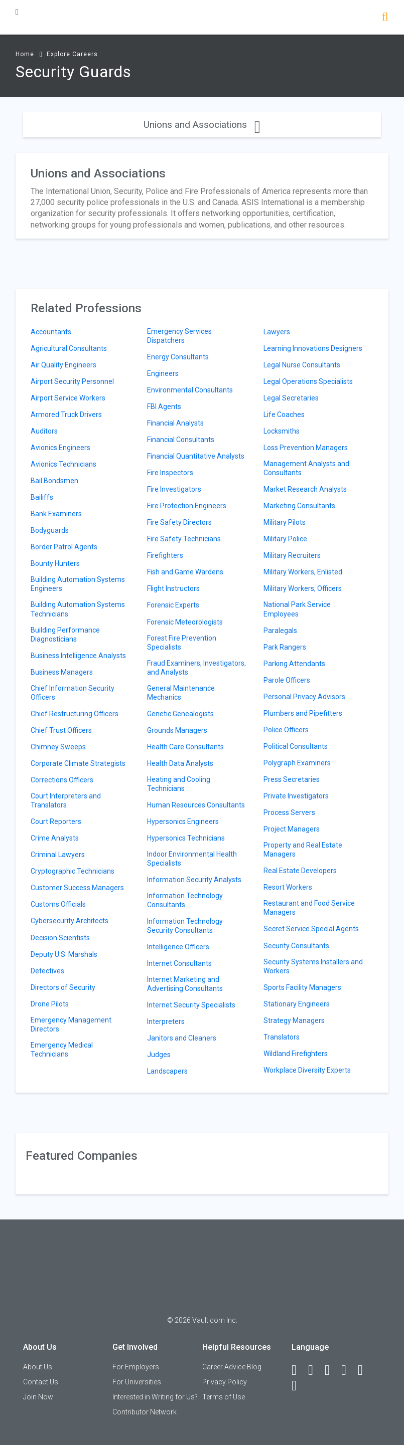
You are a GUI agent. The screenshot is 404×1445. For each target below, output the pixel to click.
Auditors (44, 431)
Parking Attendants (294, 664)
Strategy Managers (294, 1020)
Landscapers (167, 1071)
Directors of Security (63, 987)
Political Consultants (295, 746)
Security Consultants (296, 946)
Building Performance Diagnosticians (65, 634)
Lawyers (276, 332)
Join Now (38, 1397)
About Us (37, 1367)
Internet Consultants (179, 963)
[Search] (385, 18)
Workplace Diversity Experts (307, 1070)
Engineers (163, 373)
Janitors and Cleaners (181, 1038)
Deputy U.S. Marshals (64, 954)
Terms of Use (223, 1397)
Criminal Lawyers (58, 855)
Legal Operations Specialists (308, 381)
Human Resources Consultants (196, 805)
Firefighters (165, 555)
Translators (281, 1037)
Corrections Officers (62, 780)
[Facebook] (299, 1370)
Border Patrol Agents (64, 547)
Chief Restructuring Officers (74, 714)
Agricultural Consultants (69, 348)
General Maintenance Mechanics (181, 692)
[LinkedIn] (315, 1370)
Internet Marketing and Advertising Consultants (185, 983)
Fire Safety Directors (179, 522)
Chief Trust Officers (61, 730)
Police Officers (286, 730)
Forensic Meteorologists (185, 622)
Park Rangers (284, 647)
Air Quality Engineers (63, 365)
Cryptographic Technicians (72, 871)
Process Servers (289, 812)
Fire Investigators (174, 489)
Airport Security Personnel (72, 381)
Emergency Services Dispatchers (179, 335)
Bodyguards (50, 530)
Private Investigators (296, 796)
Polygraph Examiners (297, 763)
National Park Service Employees (297, 608)
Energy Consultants (178, 357)
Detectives (47, 971)
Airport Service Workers (68, 398)
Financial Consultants (180, 440)
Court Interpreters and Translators (66, 800)
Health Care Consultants (185, 747)
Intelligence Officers (178, 947)
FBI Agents (164, 406)
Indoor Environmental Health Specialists (192, 858)
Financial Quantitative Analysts (195, 456)
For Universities (136, 1382)
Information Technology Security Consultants (185, 925)
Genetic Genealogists (180, 714)
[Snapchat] (299, 1385)
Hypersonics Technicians (186, 838)
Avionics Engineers (60, 448)
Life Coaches (284, 414)
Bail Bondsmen (54, 481)
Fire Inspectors (170, 473)
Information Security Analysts (194, 880)
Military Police (285, 539)
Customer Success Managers (77, 888)
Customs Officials (58, 904)
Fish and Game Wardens (185, 572)
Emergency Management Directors (71, 1024)
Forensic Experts (173, 605)
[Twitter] (332, 1370)
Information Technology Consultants (185, 900)
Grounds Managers (177, 730)
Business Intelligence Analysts (78, 656)
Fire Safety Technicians (184, 539)
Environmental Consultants (190, 390)
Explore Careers (72, 54)
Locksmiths (281, 431)
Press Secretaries (291, 779)
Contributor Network (144, 1412)
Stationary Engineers (296, 1004)
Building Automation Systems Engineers (78, 583)
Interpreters (166, 1021)
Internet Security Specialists (191, 1005)
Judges (159, 1055)
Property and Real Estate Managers (302, 849)
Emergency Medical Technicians (62, 1049)
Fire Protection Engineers (186, 506)
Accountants (51, 332)
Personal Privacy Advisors (304, 697)
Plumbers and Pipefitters (302, 713)
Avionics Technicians (63, 464)
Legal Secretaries (291, 398)
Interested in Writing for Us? (155, 1397)
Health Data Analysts (180, 763)
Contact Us (40, 1382)
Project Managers (291, 829)
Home (25, 54)
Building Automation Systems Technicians (78, 608)
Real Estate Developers (300, 871)
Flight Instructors (173, 588)
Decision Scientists (60, 938)
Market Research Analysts (305, 489)
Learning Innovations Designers (312, 348)
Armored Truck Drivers (66, 414)
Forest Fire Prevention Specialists (181, 642)
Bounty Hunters (55, 563)
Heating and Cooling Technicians (178, 783)
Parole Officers (286, 680)
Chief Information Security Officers (72, 692)
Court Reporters (56, 821)
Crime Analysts (55, 838)
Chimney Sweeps (58, 747)
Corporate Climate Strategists (78, 763)
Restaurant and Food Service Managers (309, 907)
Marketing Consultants (299, 506)
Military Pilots (284, 522)
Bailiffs (42, 497)
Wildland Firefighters (295, 1054)
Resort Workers (287, 887)
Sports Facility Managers (302, 987)
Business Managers (62, 672)
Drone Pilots (50, 1004)
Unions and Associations (202, 124)
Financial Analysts (175, 423)
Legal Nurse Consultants (301, 365)
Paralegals (280, 631)
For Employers (135, 1367)
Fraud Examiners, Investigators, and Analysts (196, 667)
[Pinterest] (365, 1370)
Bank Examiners (56, 514)
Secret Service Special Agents (311, 929)
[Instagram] (348, 1370)
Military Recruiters (292, 555)
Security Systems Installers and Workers (313, 966)
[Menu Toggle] (17, 12)
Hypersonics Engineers (183, 821)
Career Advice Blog (231, 1367)
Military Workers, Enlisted (302, 572)
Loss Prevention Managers (305, 448)
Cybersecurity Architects (69, 921)
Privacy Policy (224, 1382)
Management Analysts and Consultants (306, 468)
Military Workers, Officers (302, 588)
